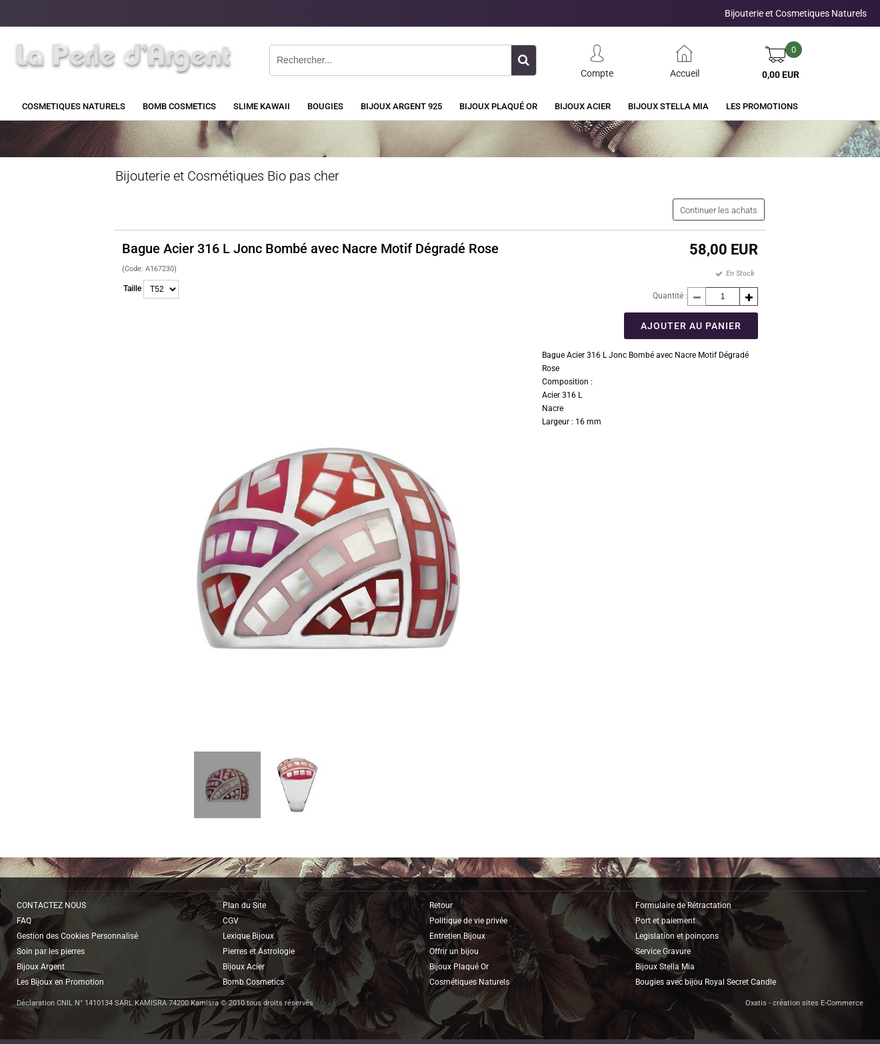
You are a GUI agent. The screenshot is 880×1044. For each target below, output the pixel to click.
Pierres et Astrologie (259, 951)
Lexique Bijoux (248, 936)
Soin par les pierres (51, 951)
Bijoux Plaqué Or (498, 106)
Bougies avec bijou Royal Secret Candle (705, 982)
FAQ (24, 920)
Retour (441, 905)
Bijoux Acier (583, 106)
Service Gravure (663, 951)
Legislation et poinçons (677, 936)
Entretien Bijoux (457, 936)
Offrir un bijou (454, 951)
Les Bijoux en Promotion (60, 982)
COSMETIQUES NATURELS (73, 106)
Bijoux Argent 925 (401, 106)
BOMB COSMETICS (179, 106)
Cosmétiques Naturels (469, 982)
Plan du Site (244, 905)
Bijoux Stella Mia (668, 106)
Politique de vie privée (468, 920)
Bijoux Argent (41, 966)
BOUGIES (325, 106)
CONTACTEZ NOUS (51, 905)
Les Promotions (762, 106)
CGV (231, 920)
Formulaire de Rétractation (683, 905)
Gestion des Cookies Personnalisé (77, 936)
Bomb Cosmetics (253, 982)
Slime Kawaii (261, 106)
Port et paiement (665, 920)
